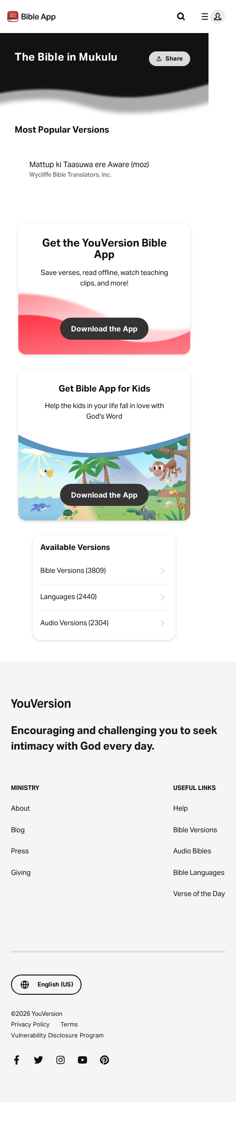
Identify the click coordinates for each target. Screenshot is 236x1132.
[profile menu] (211, 16)
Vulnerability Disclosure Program (57, 1035)
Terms (69, 1024)
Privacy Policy (30, 1024)
